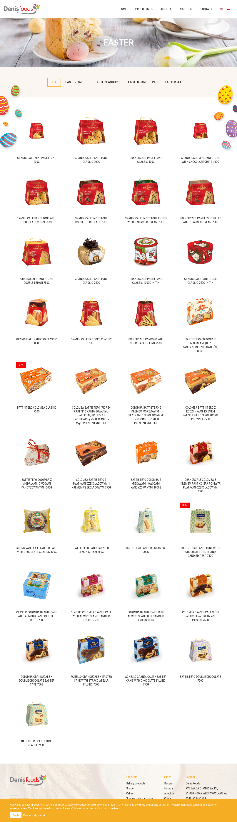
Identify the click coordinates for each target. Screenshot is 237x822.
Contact (168, 798)
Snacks (130, 788)
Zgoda (16, 815)
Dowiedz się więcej (34, 815)
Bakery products (135, 783)
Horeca (168, 788)
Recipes (169, 783)
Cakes (129, 793)
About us (169, 793)
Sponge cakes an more (139, 798)
